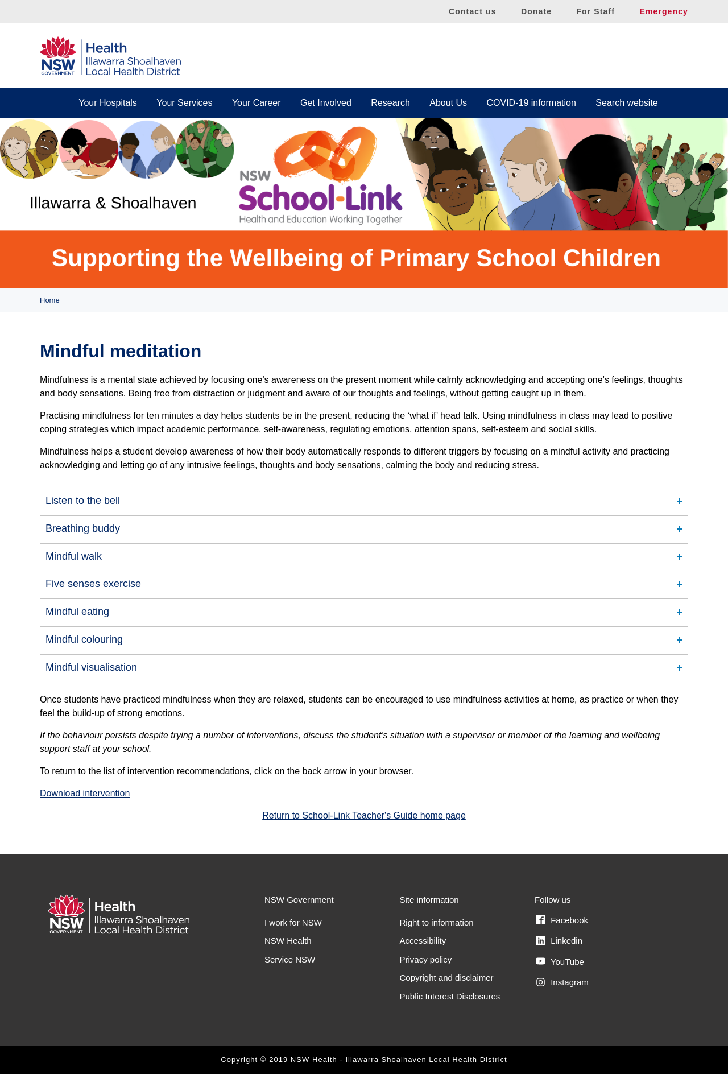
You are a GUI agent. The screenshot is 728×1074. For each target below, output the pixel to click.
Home (50, 300)
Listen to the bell (83, 500)
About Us (448, 103)
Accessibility (423, 940)
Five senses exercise (93, 583)
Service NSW (289, 959)
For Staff (595, 11)
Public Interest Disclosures (450, 996)
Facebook (562, 920)
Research (390, 103)
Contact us (473, 11)
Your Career (256, 103)
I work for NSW (293, 922)
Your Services (184, 103)
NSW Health (288, 940)
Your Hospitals (107, 103)
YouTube (560, 961)
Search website (626, 103)
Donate (536, 11)
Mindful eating (77, 611)
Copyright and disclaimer (447, 977)
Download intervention (85, 793)
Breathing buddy (83, 528)
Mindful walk (74, 556)
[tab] (364, 501)
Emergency (663, 11)
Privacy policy (426, 959)
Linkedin (559, 941)
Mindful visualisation (91, 667)
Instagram (562, 982)
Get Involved (325, 103)
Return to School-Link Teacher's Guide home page (364, 815)
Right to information (437, 922)
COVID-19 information (531, 103)
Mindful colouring (84, 639)
